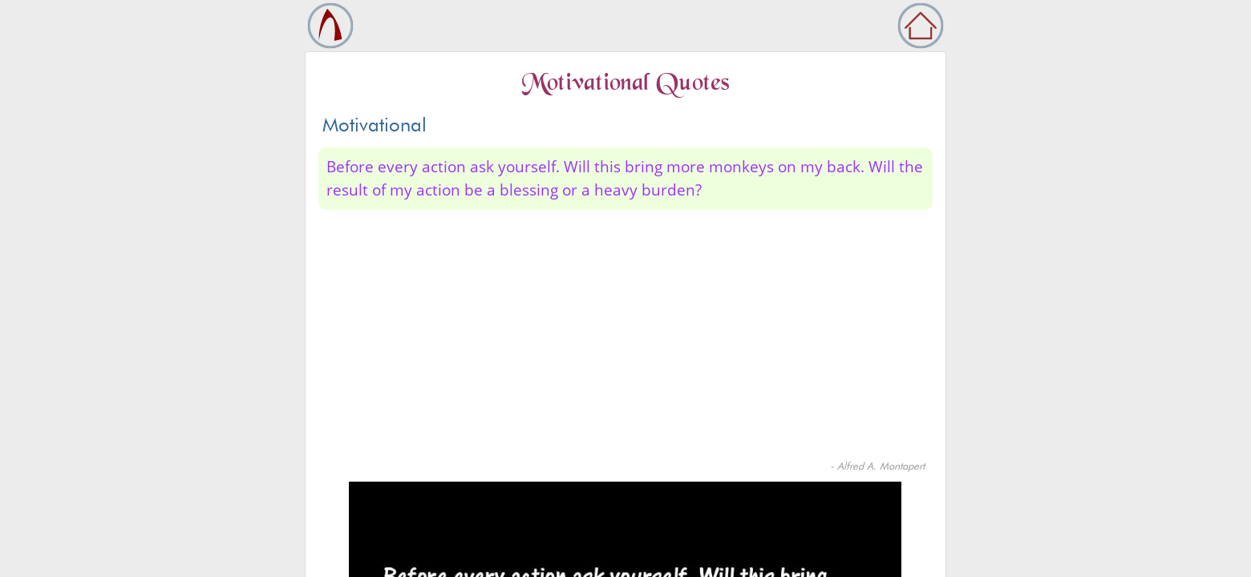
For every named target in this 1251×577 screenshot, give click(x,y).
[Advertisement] (625, 338)
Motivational (374, 124)
